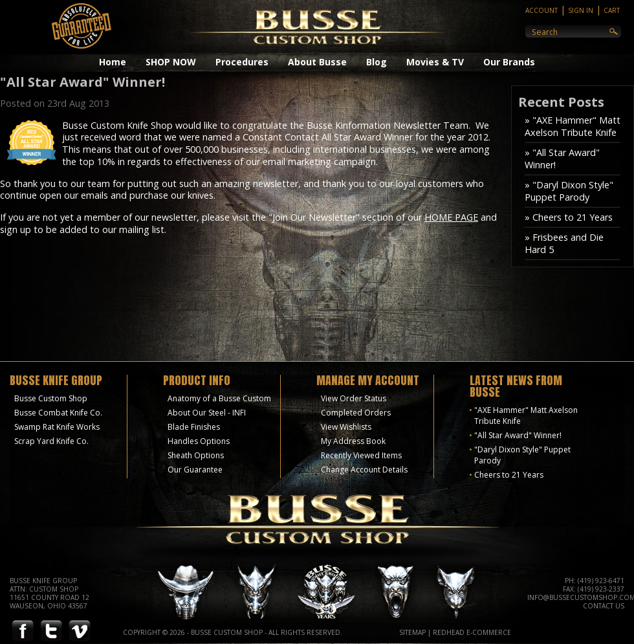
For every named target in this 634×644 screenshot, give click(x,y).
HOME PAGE (451, 217)
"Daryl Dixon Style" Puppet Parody (522, 455)
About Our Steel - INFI (207, 412)
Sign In (580, 10)
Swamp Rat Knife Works (57, 426)
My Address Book (353, 441)
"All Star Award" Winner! (518, 435)
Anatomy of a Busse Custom (219, 398)
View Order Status (353, 398)
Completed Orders (356, 412)
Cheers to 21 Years (508, 474)
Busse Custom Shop (50, 398)
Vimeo (80, 631)
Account (541, 10)
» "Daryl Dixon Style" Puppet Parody (569, 191)
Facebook (23, 631)
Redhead (449, 632)
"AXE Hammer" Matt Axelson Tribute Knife (526, 416)
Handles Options (199, 441)
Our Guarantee (195, 469)
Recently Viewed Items (361, 455)
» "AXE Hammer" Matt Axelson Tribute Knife (572, 126)
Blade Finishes (194, 426)
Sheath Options (196, 455)
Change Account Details (364, 469)
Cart (612, 10)
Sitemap (412, 632)
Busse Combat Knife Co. (58, 412)
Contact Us (603, 605)
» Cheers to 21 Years (569, 217)
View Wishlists (346, 426)
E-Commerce (488, 632)
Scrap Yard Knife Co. (51, 441)
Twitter (51, 631)
